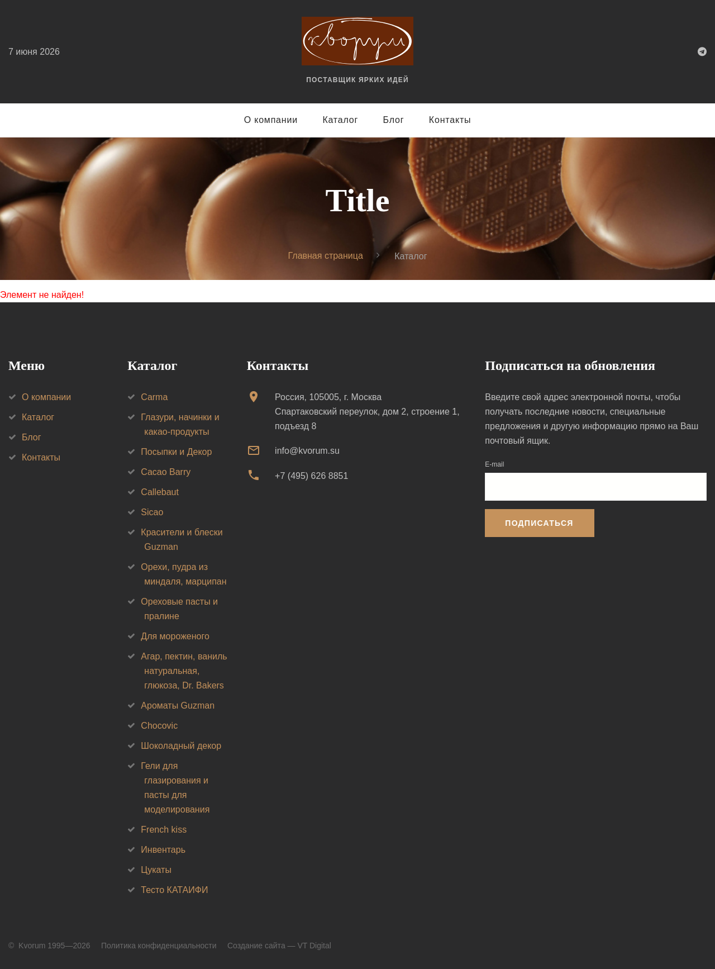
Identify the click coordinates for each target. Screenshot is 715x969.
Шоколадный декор (181, 745)
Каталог (340, 120)
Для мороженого (175, 636)
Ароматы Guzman (177, 705)
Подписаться (539, 523)
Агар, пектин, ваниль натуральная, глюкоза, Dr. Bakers (184, 671)
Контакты (450, 120)
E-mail (494, 464)
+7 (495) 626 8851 (311, 476)
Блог (393, 120)
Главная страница (325, 255)
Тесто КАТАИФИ (174, 890)
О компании (271, 120)
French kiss (164, 829)
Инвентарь (163, 849)
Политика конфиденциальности (159, 945)
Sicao (152, 512)
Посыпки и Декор (176, 452)
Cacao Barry (165, 472)
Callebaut (160, 492)
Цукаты (156, 870)
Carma (154, 397)
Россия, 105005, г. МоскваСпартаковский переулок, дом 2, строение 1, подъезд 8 (367, 411)
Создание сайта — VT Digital (279, 945)
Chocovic (159, 725)
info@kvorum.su (307, 450)
